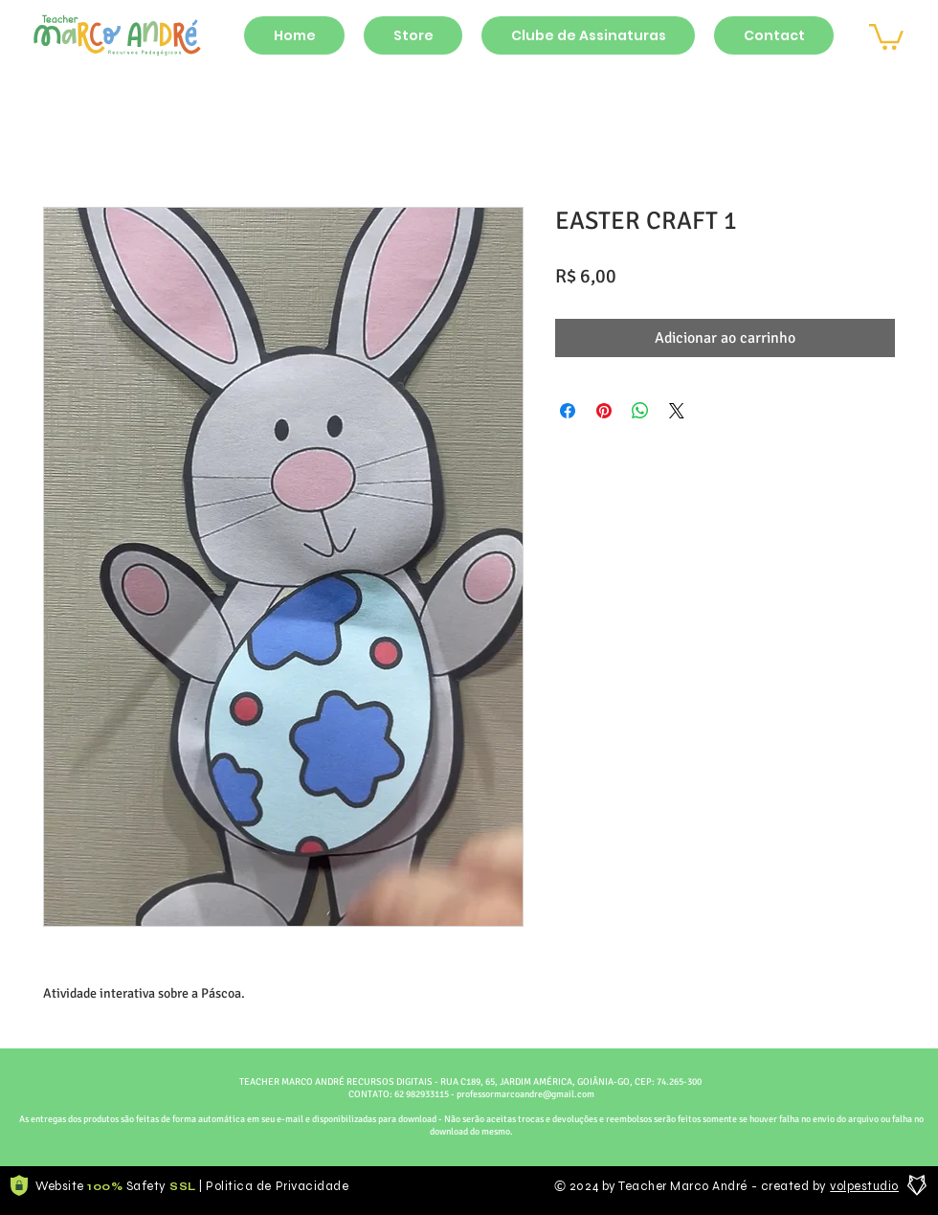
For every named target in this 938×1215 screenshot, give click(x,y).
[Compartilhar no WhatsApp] (640, 410)
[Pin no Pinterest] (603, 410)
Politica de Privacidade (277, 1186)
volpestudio (864, 1186)
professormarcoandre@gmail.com (525, 1094)
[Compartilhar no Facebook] (567, 410)
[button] (886, 35)
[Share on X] (676, 410)
